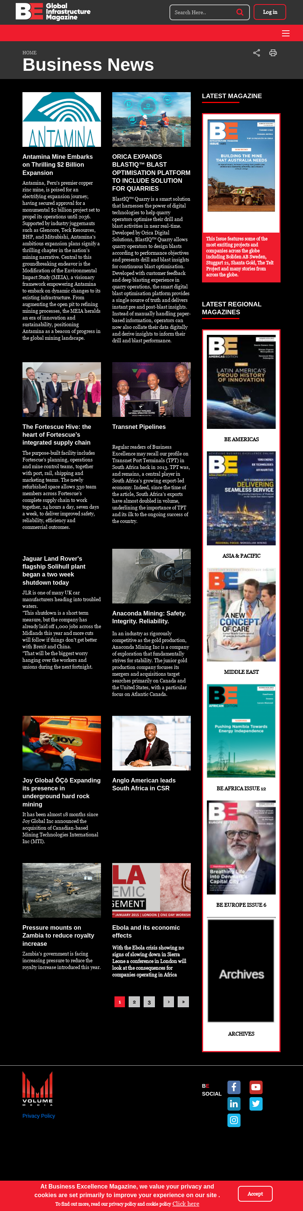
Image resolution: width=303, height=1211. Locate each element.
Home (29, 52)
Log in (269, 12)
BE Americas (241, 390)
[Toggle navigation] (286, 33)
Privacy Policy (38, 1139)
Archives (241, 998)
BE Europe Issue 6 (241, 871)
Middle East (241, 631)
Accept (255, 1194)
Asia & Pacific (241, 510)
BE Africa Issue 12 (241, 751)
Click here (185, 1203)
